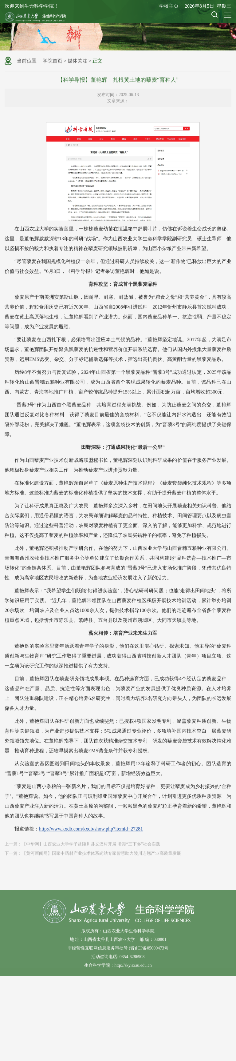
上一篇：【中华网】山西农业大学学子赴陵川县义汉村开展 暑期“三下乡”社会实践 (82, 848)
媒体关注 (77, 61)
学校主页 (169, 6)
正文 (97, 61)
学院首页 (52, 61)
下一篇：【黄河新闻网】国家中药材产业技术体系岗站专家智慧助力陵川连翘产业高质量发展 (93, 857)
